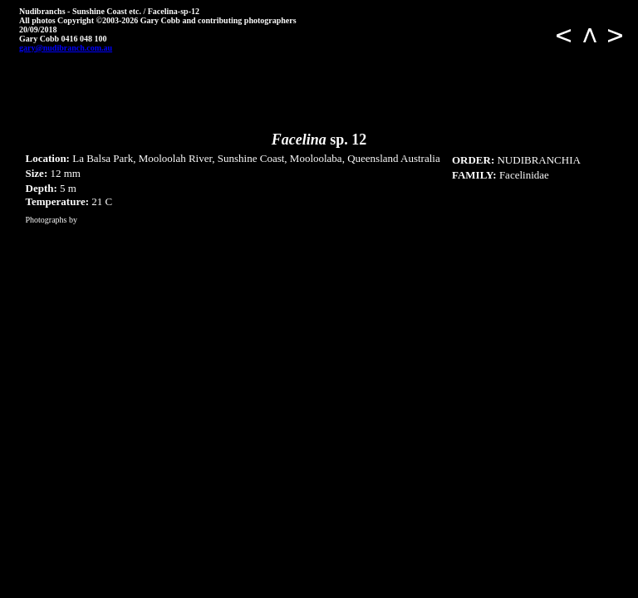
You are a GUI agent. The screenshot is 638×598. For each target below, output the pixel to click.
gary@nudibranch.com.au (65, 47)
